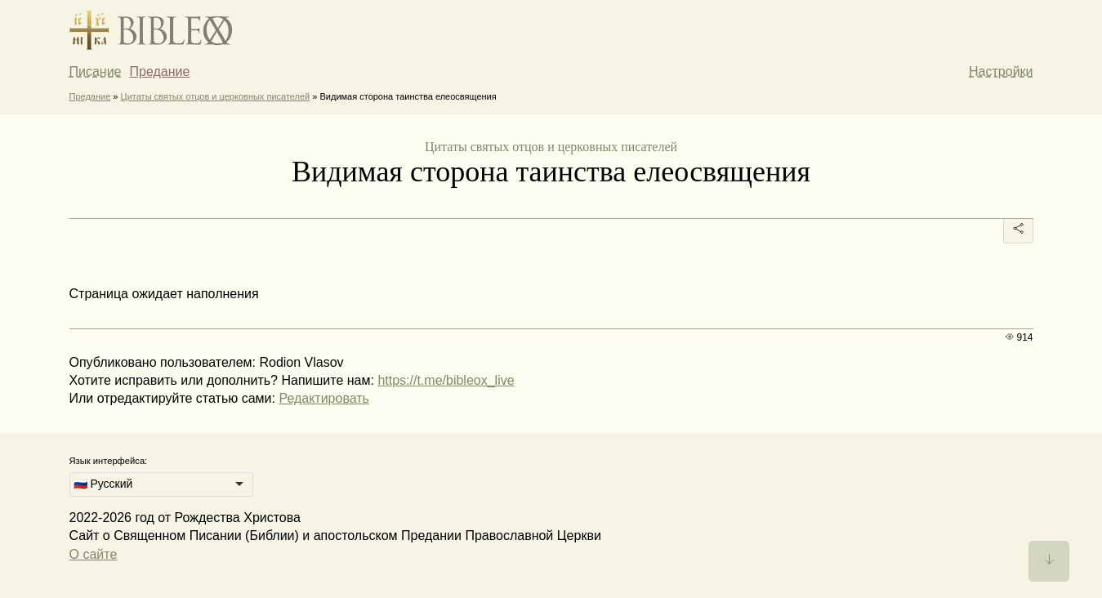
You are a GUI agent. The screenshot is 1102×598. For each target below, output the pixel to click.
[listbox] (161, 484)
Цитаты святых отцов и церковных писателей (215, 96)
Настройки (1001, 71)
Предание (160, 71)
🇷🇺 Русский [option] (103, 483)
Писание (95, 71)
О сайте (93, 554)
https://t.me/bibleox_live (445, 380)
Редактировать (324, 398)
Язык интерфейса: (108, 461)
